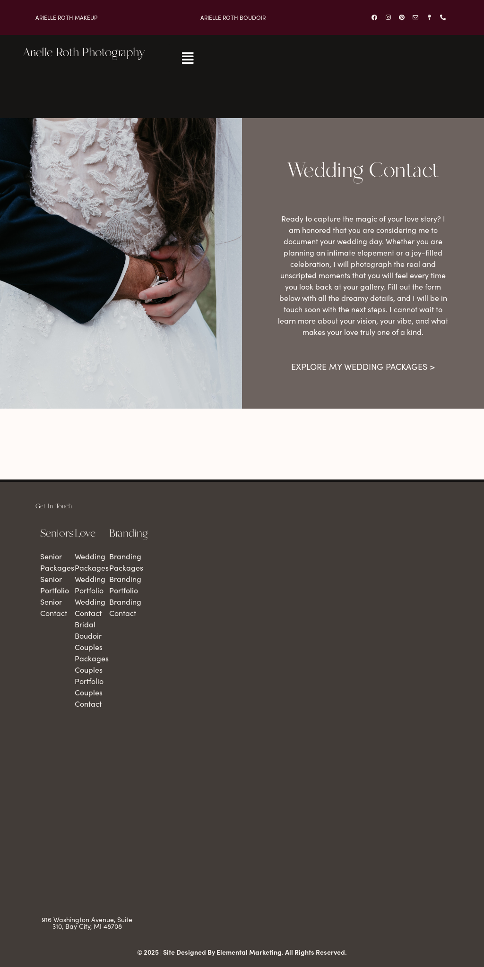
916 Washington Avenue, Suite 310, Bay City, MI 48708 (87, 923)
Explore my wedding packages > (363, 366)
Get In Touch (53, 506)
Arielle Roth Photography (84, 52)
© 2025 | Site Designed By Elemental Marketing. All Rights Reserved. (242, 952)
